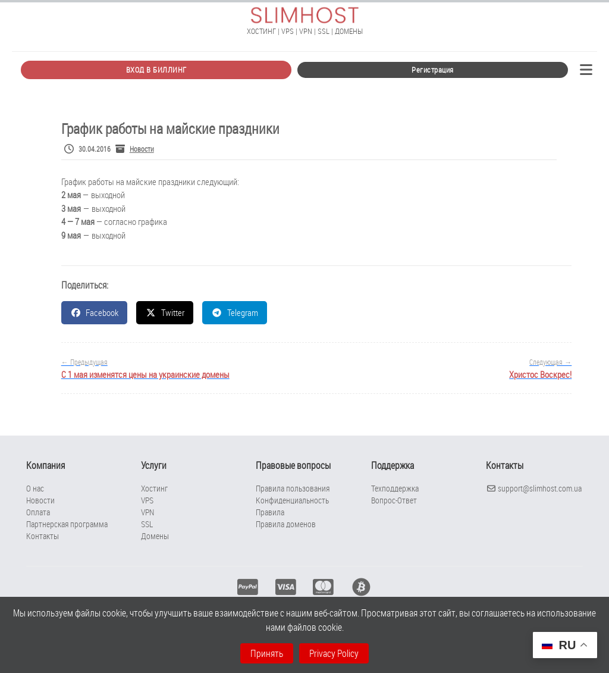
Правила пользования (292, 488)
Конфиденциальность (292, 500)
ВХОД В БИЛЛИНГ (156, 69)
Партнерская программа (67, 524)
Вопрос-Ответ (394, 500)
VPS (147, 500)
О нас (35, 488)
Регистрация (433, 69)
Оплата (38, 512)
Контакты (42, 535)
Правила (270, 512)
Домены (155, 535)
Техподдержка (395, 488)
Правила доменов (286, 524)
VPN (147, 512)
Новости (142, 149)
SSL (147, 524)
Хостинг (154, 488)
